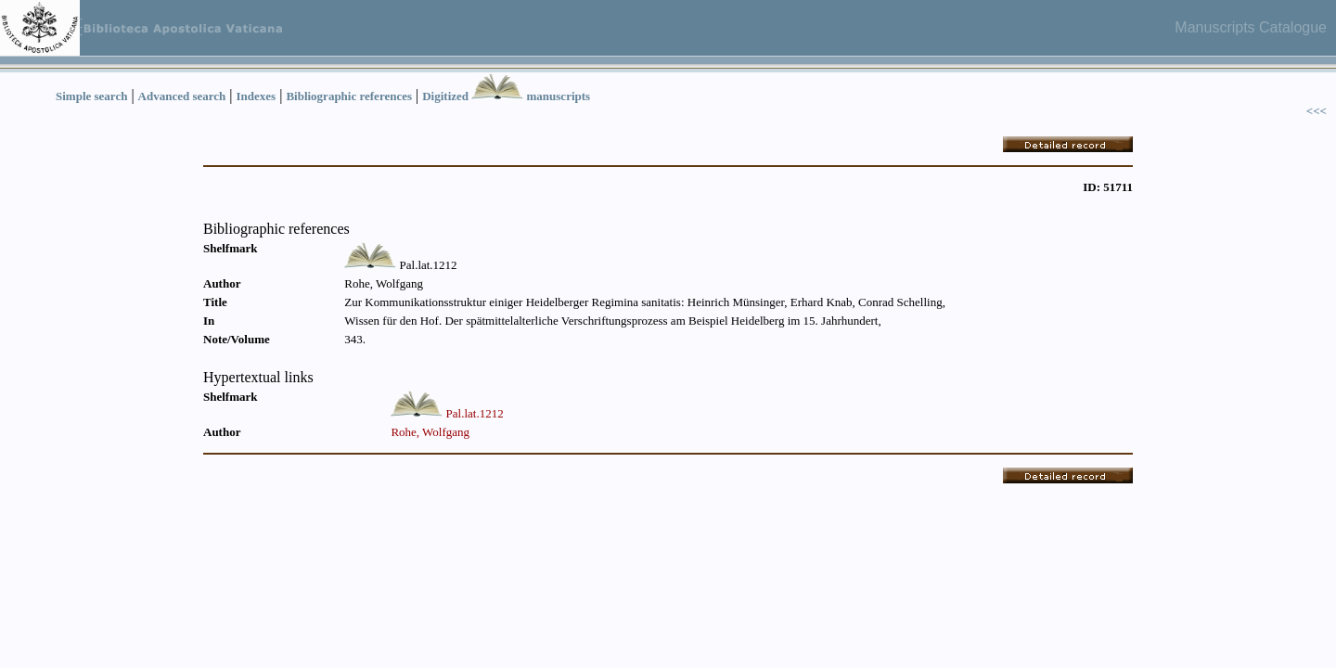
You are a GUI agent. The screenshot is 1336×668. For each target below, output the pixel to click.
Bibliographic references (349, 96)
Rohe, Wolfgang (430, 432)
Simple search (91, 96)
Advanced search (182, 96)
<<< (1316, 111)
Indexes (256, 96)
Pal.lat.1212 (475, 413)
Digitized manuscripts (506, 96)
